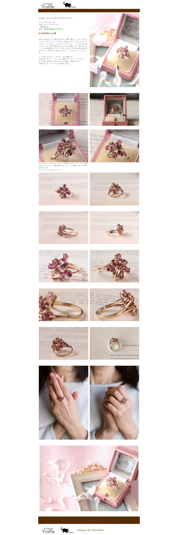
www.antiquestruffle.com (95, 522)
